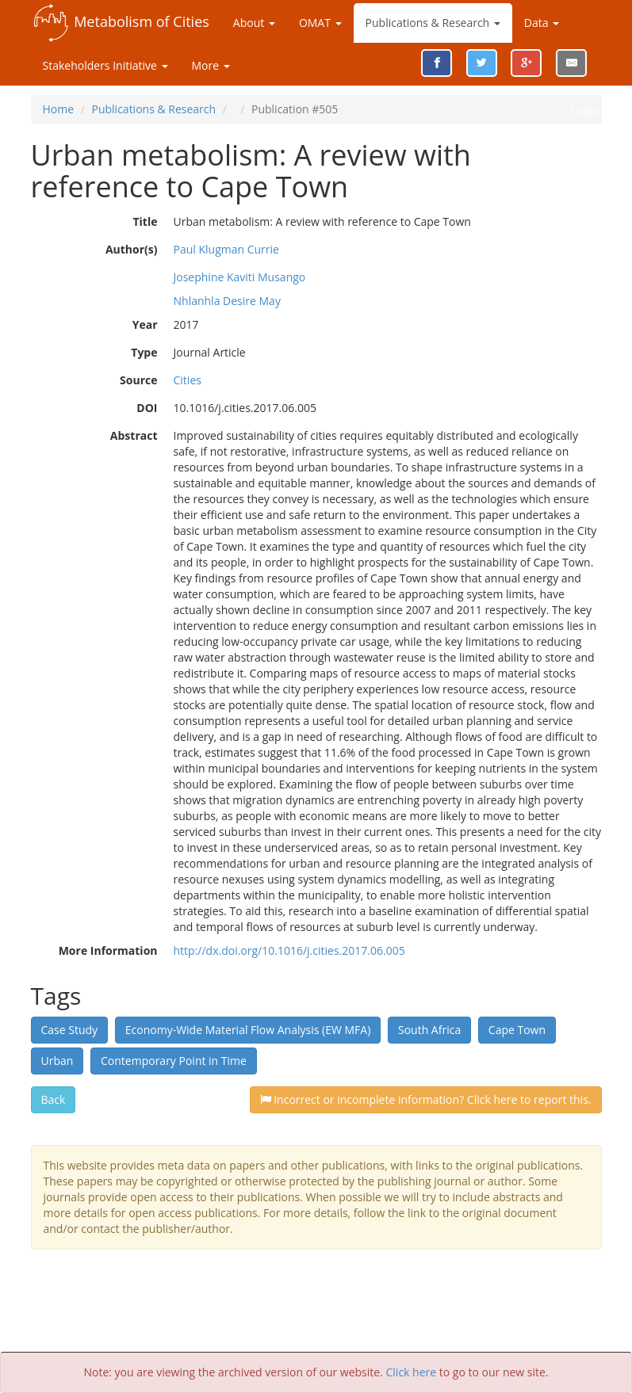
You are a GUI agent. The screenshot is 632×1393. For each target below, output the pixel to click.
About (254, 22)
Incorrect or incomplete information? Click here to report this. (426, 1099)
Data (541, 22)
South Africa (429, 1029)
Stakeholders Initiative (105, 65)
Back (53, 1099)
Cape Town (517, 1029)
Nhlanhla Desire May (227, 300)
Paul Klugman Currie (226, 249)
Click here (411, 1372)
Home (59, 108)
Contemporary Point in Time (174, 1060)
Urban (57, 1060)
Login (585, 109)
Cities (187, 379)
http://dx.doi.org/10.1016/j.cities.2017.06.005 (289, 950)
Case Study (69, 1029)
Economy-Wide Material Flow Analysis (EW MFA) (248, 1029)
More (211, 65)
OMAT (320, 22)
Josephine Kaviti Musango (240, 276)
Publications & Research (433, 22)
